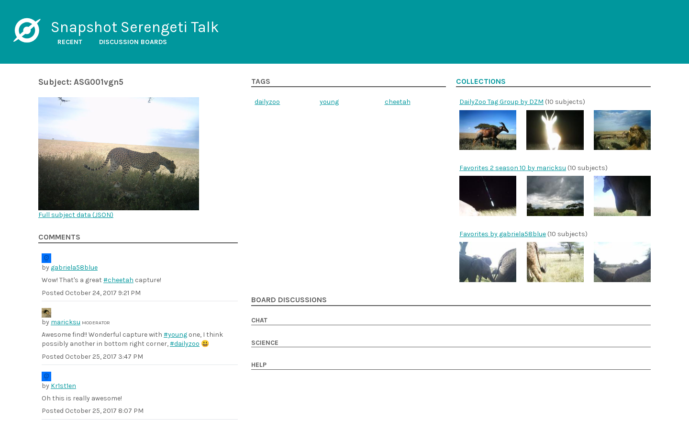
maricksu (65, 322)
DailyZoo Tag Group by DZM (501, 102)
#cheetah (118, 280)
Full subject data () (75, 215)
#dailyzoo (185, 344)
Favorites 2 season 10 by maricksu (512, 168)
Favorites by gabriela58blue (502, 234)
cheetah (398, 102)
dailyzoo (267, 102)
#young (175, 334)
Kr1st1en (63, 386)
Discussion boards (133, 42)
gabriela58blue (74, 267)
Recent (69, 42)
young (329, 102)
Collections (481, 81)
